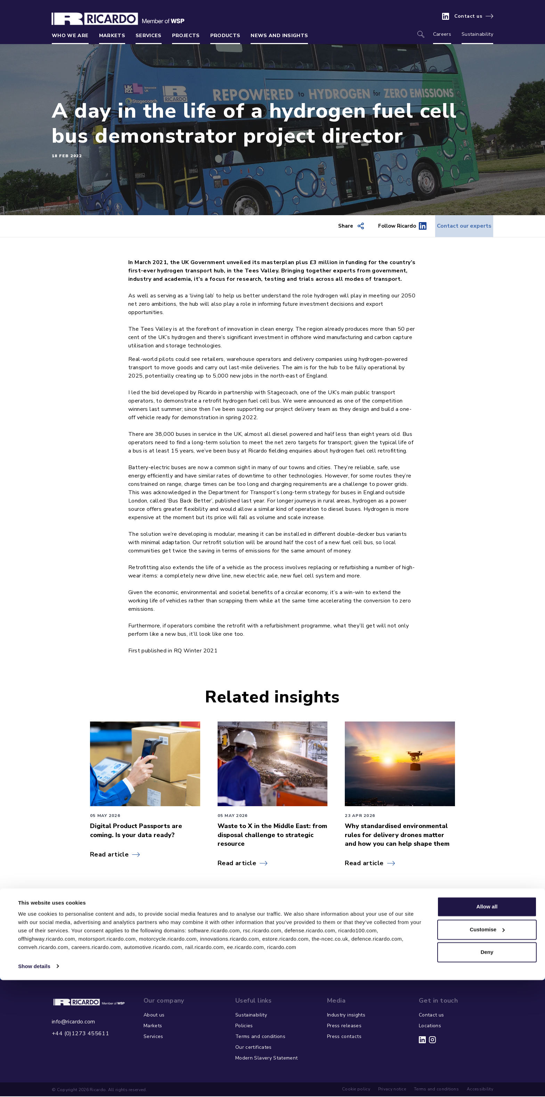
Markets (112, 35)
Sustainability (477, 34)
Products (225, 35)
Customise (487, 1046)
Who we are (70, 35)
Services (149, 35)
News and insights (279, 35)
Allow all (487, 1024)
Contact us (468, 16)
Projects (186, 35)
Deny (487, 1069)
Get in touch (266, 958)
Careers (442, 34)
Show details (34, 1083)
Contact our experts (457, 226)
